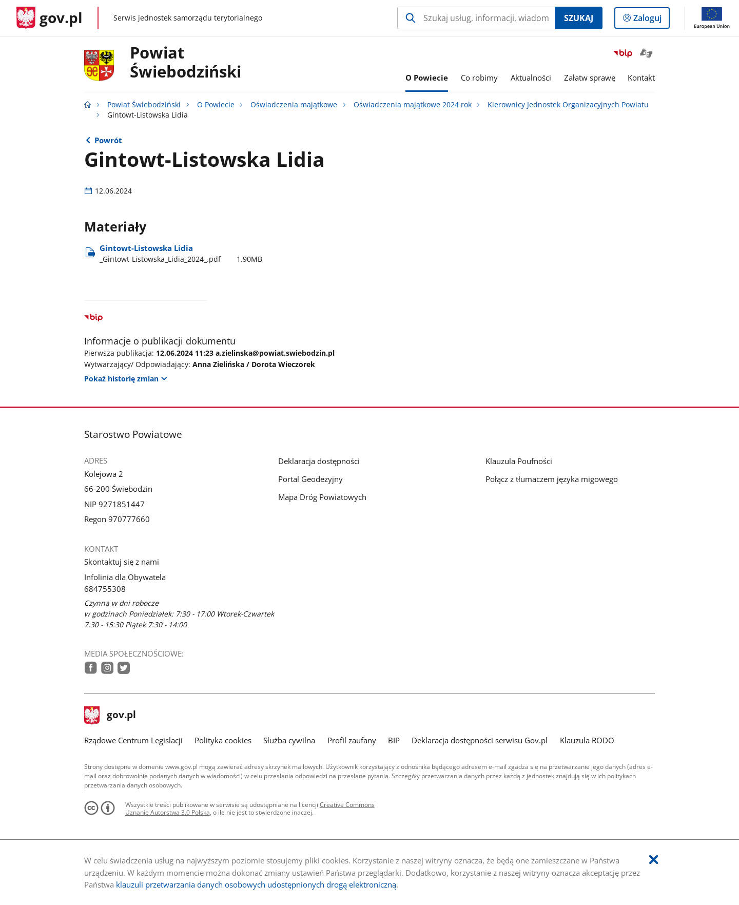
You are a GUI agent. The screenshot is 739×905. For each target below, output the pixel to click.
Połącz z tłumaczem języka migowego (551, 479)
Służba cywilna (289, 740)
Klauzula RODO (587, 740)
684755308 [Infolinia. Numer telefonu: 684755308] (105, 588)
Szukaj (578, 18)
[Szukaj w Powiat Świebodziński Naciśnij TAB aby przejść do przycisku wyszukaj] (476, 18)
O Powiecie (216, 104)
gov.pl (110, 715)
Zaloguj (650, 20)
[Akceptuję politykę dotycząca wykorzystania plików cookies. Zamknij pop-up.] (653, 860)
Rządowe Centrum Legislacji (133, 740)
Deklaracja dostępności (319, 461)
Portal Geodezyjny (310, 479)
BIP (394, 740)
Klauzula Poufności (518, 461)
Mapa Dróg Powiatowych (322, 497)
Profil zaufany (351, 740)
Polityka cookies (223, 740)
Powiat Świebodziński (185, 62)
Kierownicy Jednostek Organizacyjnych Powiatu (568, 104)
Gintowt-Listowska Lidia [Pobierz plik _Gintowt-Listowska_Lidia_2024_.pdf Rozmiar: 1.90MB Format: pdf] (181, 254)
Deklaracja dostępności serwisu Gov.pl (480, 740)
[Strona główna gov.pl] (49, 18)
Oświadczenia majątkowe (293, 104)
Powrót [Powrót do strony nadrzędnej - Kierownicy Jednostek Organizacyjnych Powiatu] (108, 140)
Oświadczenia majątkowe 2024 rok (413, 104)
